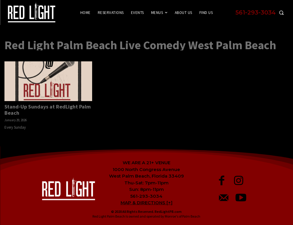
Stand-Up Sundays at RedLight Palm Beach (47, 110)
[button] (261, 12)
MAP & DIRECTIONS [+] (146, 202)
